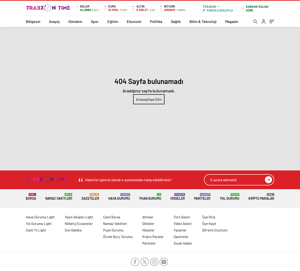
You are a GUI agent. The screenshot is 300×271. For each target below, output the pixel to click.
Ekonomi (134, 21)
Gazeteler (90, 196)
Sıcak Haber (183, 243)
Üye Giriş (208, 217)
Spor (95, 21)
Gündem (75, 21)
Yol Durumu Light (39, 223)
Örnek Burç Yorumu (118, 237)
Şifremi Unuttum (214, 230)
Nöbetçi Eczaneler (79, 223)
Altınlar (148, 217)
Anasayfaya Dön (149, 99)
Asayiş (54, 21)
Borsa (31, 196)
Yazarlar (180, 230)
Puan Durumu (150, 196)
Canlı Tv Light (36, 230)
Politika (156, 21)
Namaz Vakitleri (58, 196)
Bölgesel (33, 21)
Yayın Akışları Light (79, 217)
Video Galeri (183, 223)
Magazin (231, 21)
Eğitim (112, 21)
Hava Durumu (119, 196)
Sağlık (176, 21)
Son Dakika (73, 230)
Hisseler (177, 196)
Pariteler (202, 196)
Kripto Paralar (261, 196)
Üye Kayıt (209, 223)
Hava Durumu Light (40, 217)
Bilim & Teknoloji (203, 21)
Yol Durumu (229, 196)
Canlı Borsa (111, 217)
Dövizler (148, 223)
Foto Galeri (182, 217)
